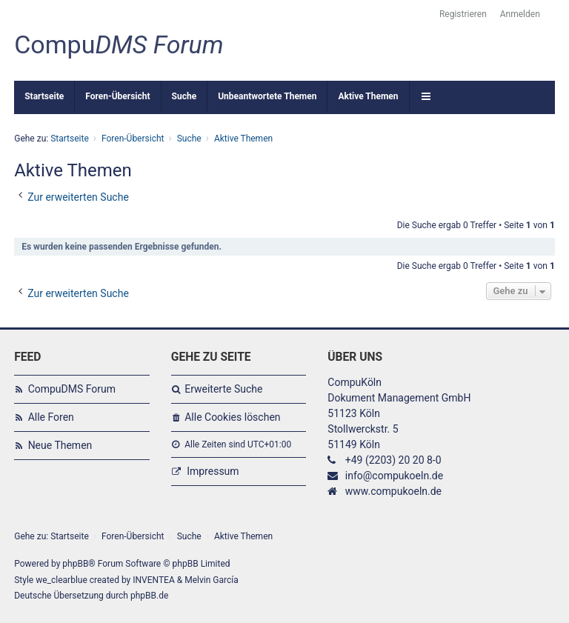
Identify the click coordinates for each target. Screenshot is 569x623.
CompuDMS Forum (72, 389)
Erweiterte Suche (223, 389)
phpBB (75, 564)
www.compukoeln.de (393, 491)
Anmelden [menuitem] (520, 14)
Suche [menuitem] (184, 96)
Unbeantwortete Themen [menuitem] (267, 96)
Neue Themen (60, 445)
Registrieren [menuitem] (463, 14)
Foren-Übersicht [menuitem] (117, 96)
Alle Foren (51, 417)
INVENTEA (153, 580)
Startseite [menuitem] (44, 96)
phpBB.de (149, 595)
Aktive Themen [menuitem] (368, 96)
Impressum (213, 471)
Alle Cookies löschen (232, 417)
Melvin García (211, 580)
